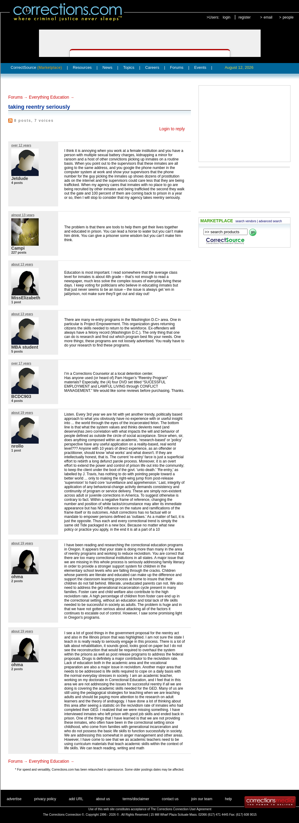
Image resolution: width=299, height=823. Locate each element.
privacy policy (45, 799)
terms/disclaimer (136, 799)
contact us (170, 799)
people (288, 17)
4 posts (17, 183)
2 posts (17, 581)
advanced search (270, 221)
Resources (82, 67)
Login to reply (172, 128)
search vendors (245, 221)
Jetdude (19, 178)
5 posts (17, 351)
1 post (16, 302)
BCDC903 (21, 396)
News (108, 67)
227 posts (18, 252)
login (226, 17)
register (244, 17)
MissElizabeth (25, 297)
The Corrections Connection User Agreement (181, 809)
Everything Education (49, 97)
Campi (18, 248)
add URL (76, 799)
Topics (128, 67)
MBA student (24, 347)
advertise (14, 799)
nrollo (17, 446)
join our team (201, 799)
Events (200, 67)
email (268, 17)
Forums (176, 67)
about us (103, 799)
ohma (17, 576)
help (228, 799)
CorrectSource (36, 67)
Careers (152, 67)
